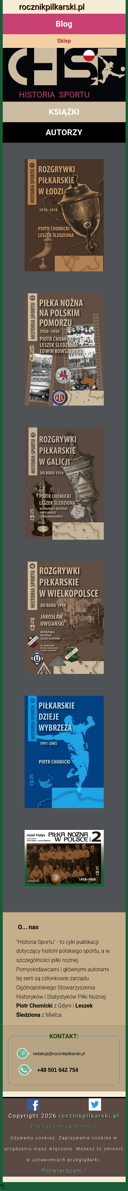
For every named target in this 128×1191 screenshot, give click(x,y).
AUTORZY (64, 132)
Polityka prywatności (64, 1127)
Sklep (64, 41)
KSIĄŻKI (63, 112)
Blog (64, 24)
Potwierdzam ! (64, 1170)
